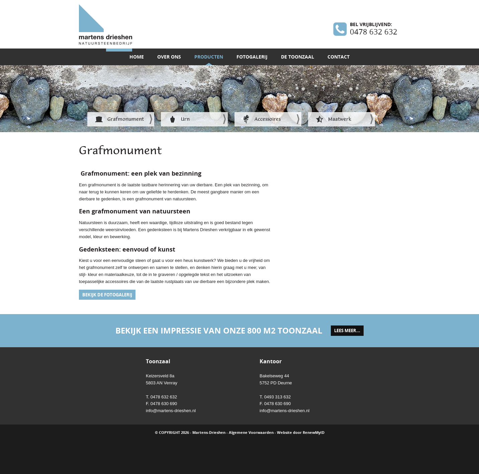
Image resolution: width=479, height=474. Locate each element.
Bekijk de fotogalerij (107, 295)
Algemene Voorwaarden (251, 432)
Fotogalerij (252, 57)
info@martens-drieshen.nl (171, 410)
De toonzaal (297, 57)
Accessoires (268, 119)
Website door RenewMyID (300, 432)
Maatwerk (339, 119)
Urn (185, 119)
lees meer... (347, 330)
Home (136, 57)
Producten (208, 57)
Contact (338, 57)
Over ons (169, 57)
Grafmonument (125, 119)
